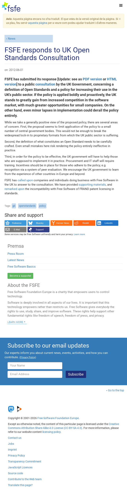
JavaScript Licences (20, 467)
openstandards (27, 205)
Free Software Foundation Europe (58, 418)
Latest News (16, 260)
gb (13, 205)
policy (42, 205)
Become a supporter (20, 275)
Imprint (12, 449)
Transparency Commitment (24, 461)
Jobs (11, 443)
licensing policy (51, 431)
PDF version (92, 79)
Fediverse (16, 223)
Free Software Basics (22, 266)
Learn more (15, 322)
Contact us (14, 437)
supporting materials (92, 184)
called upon (25, 180)
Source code (15, 473)
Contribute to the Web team (25, 479)
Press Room (16, 254)
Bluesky (40, 223)
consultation (45, 84)
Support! (40, 229)
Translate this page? (20, 485)
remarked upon (14, 189)
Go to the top (116, 390)
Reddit (86, 223)
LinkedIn (109, 223)
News (11, 38)
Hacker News (62, 223)
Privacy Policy (16, 455)
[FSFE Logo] (11, 7)
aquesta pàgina (37, 22)
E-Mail (17, 229)
